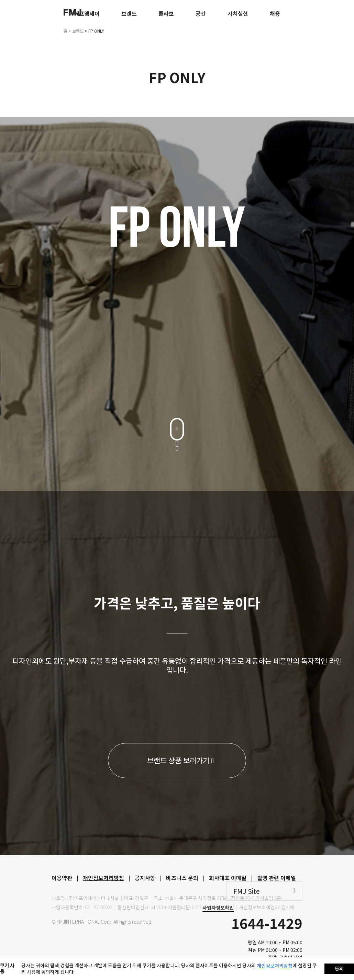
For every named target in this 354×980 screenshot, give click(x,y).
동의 (339, 968)
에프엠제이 (87, 13)
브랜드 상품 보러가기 (180, 760)
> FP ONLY (94, 31)
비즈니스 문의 (182, 878)
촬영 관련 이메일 (276, 878)
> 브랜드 (76, 31)
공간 (201, 13)
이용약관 (62, 878)
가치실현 (238, 13)
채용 (275, 13)
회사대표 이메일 (227, 878)
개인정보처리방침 (103, 878)
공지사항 (145, 878)
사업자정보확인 (218, 907)
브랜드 (129, 13)
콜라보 (166, 13)
